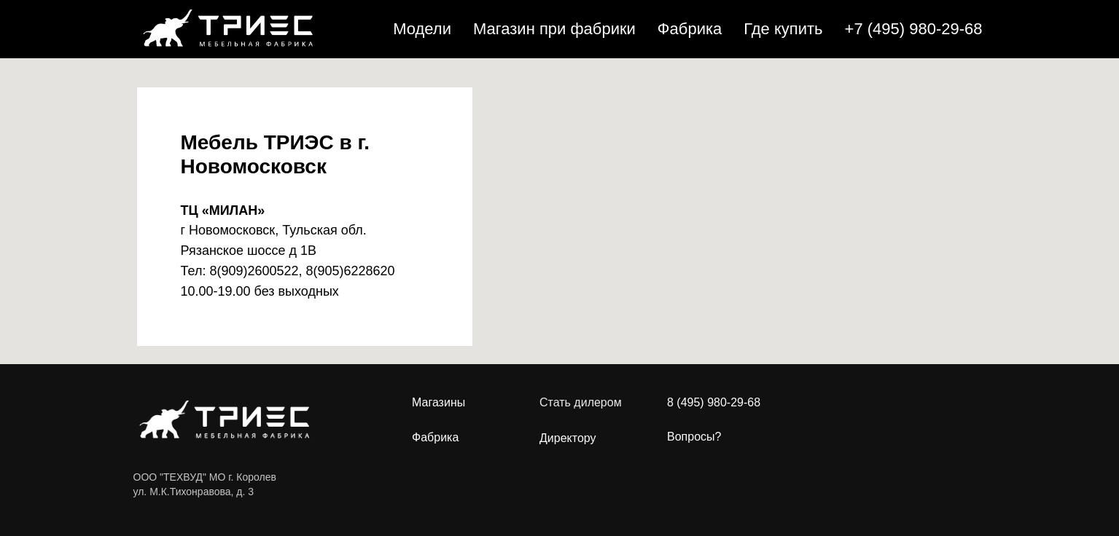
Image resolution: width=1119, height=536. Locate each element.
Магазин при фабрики (554, 29)
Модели (422, 29)
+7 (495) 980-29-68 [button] (914, 29)
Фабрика (690, 29)
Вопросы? (694, 436)
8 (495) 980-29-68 (713, 403)
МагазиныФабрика (438, 420)
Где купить (783, 29)
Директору (567, 438)
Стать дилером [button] (580, 403)
